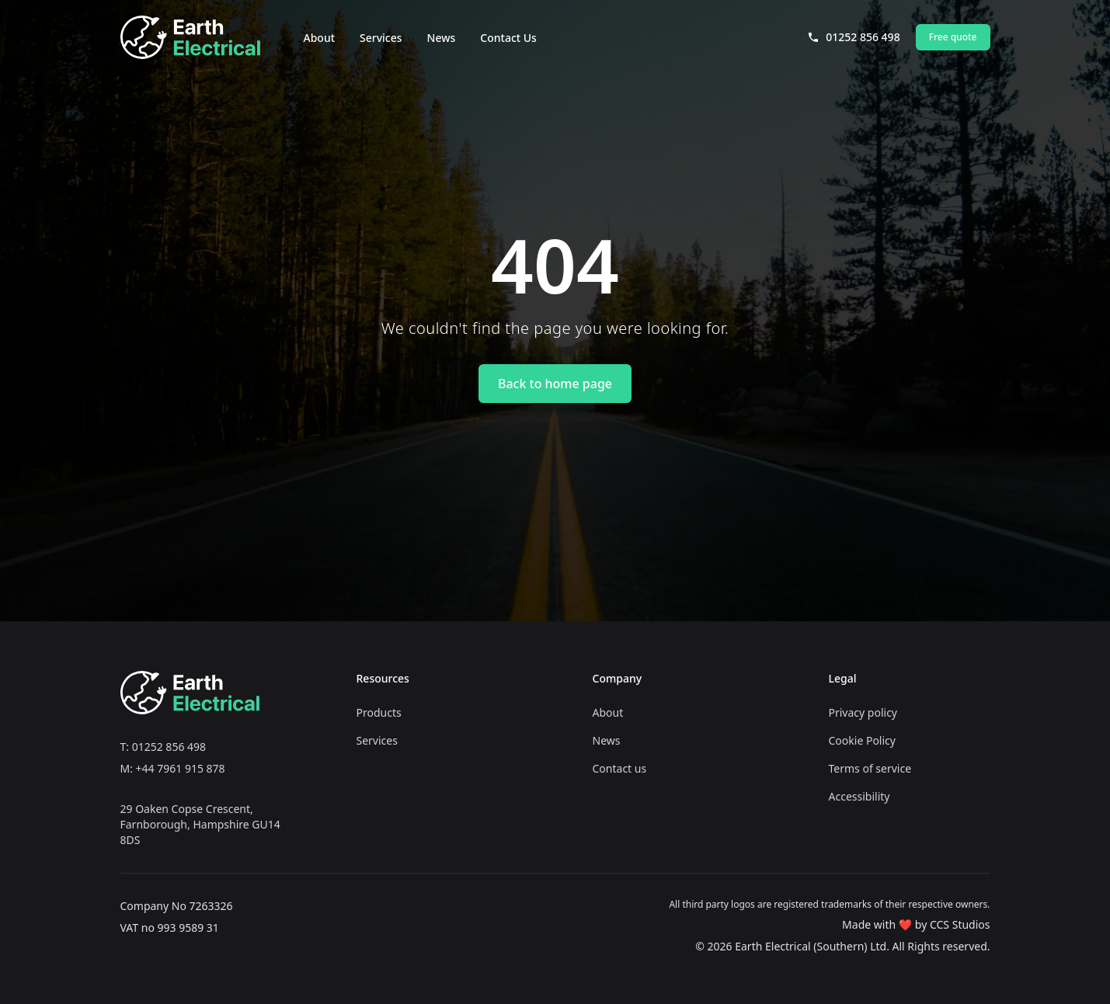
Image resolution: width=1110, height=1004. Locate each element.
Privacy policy (863, 712)
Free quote (953, 36)
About (320, 37)
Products (379, 712)
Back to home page (555, 383)
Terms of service (870, 768)
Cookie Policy (862, 740)
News (441, 37)
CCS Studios (960, 924)
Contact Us (508, 37)
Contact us (620, 768)
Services (381, 37)
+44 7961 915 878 (180, 768)
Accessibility (859, 796)
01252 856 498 (853, 37)
